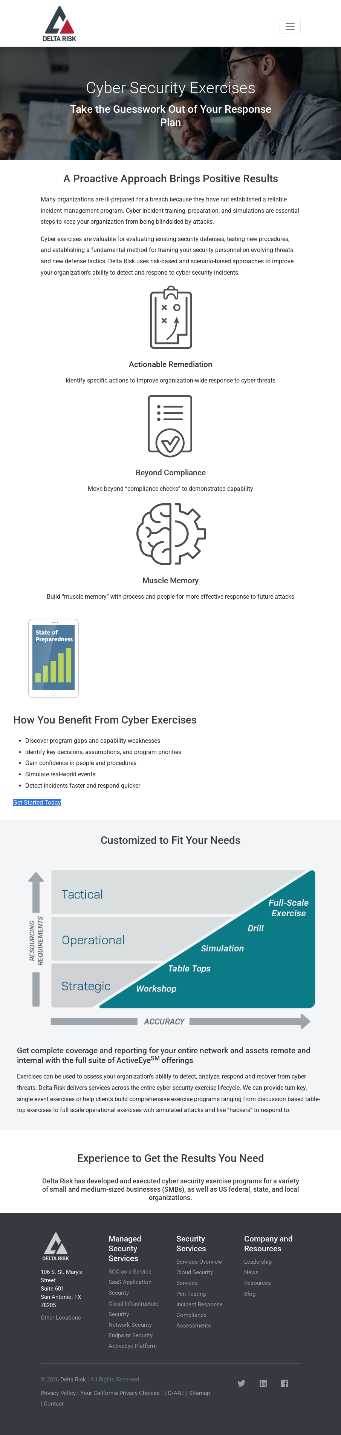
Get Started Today (37, 802)
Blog (249, 1294)
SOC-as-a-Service (130, 1271)
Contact (54, 1403)
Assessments (193, 1325)
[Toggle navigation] (290, 26)
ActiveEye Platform (133, 1346)
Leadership (258, 1261)
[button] (241, 1384)
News (251, 1272)
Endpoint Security (131, 1335)
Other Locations (61, 1317)
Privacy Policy (58, 1393)
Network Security (130, 1324)
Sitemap (199, 1393)
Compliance (191, 1315)
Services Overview (199, 1261)
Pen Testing (191, 1294)
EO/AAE (174, 1393)
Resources (257, 1283)
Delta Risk (73, 1379)
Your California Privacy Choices (120, 1393)
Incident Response (199, 1304)
